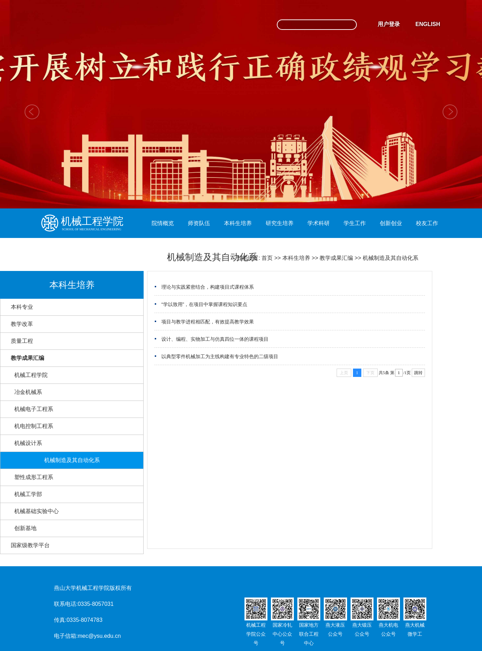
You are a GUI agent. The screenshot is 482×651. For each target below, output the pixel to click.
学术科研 (318, 223)
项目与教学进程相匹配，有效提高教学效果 (207, 321)
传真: (60, 620)
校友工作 (427, 223)
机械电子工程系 (33, 409)
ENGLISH (427, 24)
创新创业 (391, 223)
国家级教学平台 (30, 545)
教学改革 (22, 324)
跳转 (418, 372)
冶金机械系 (28, 392)
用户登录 (389, 24)
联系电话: (66, 604)
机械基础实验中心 (36, 511)
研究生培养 (280, 223)
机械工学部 (28, 494)
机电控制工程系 (33, 426)
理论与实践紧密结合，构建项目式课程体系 (207, 287)
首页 (267, 258)
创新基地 (25, 528)
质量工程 (22, 341)
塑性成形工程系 (33, 477)
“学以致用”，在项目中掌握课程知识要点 (204, 304)
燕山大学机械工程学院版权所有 (93, 588)
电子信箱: (66, 636)
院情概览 (163, 223)
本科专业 (22, 307)
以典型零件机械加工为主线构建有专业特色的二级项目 (219, 356)
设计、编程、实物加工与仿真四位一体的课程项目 (214, 339)
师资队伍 (199, 223)
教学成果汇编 (336, 258)
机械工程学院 (31, 375)
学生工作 (355, 223)
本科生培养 (238, 223)
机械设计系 (28, 443)
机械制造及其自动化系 (390, 258)
